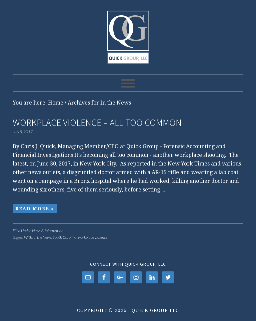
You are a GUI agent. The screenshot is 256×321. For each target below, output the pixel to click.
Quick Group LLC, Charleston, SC (128, 34)
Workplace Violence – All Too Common (97, 123)
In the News (42, 237)
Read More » (34, 208)
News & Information (47, 230)
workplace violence (92, 237)
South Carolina (65, 237)
